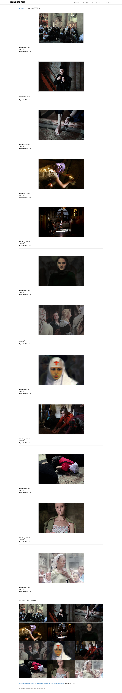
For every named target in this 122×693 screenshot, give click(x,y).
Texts (98, 2)
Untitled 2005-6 (48, 683)
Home (76, 2)
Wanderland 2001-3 (24, 683)
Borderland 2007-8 (59, 683)
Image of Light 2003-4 (37, 683)
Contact (108, 2)
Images (85, 2)
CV (92, 2)
